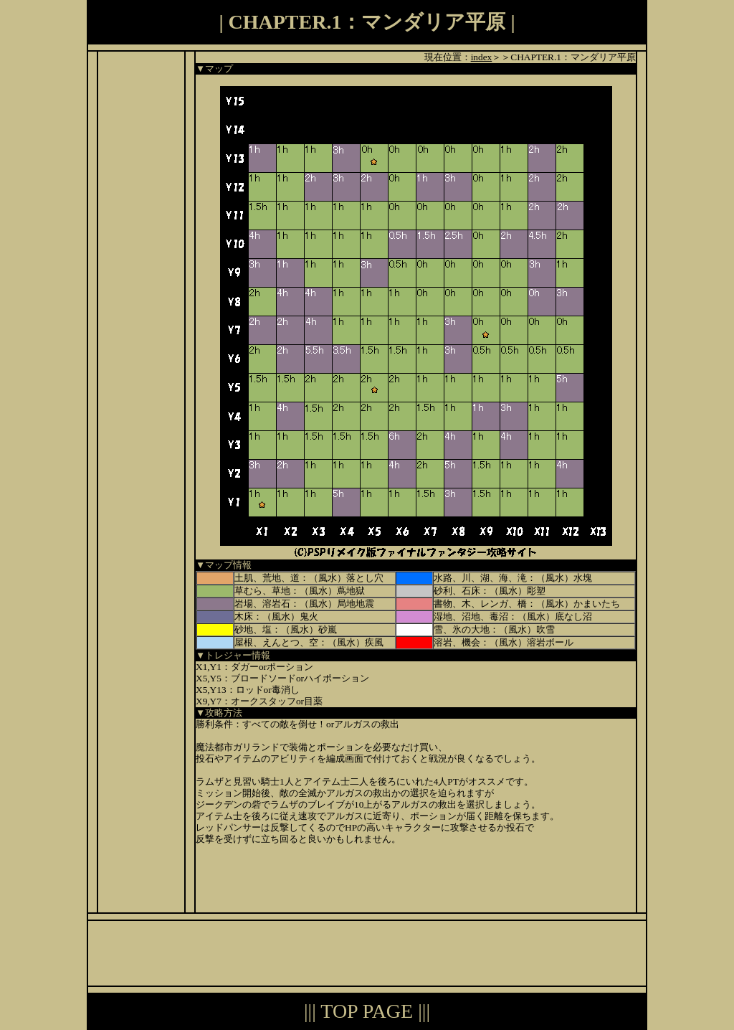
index (481, 57)
